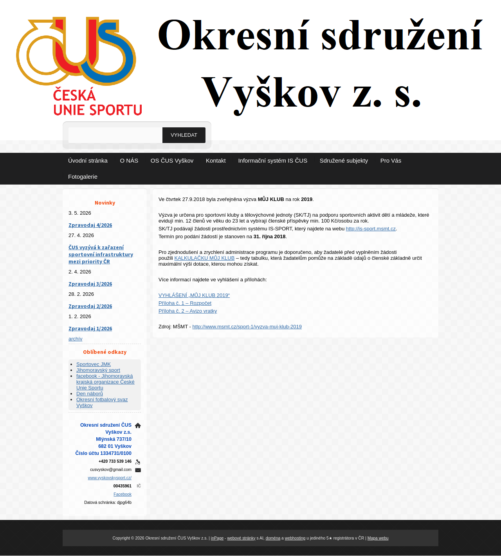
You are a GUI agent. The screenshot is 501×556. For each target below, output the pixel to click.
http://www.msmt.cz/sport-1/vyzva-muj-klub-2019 (247, 327)
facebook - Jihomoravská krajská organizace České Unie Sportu (105, 382)
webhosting (295, 538)
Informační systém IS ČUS (272, 160)
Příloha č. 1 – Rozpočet (185, 303)
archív (75, 339)
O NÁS (129, 160)
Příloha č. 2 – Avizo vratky (188, 311)
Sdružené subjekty (344, 160)
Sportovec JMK (93, 364)
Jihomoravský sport (98, 370)
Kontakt (216, 160)
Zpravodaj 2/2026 (90, 306)
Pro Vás (390, 160)
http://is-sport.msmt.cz (371, 229)
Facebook (123, 494)
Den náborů (89, 394)
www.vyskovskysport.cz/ (110, 478)
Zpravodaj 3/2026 (90, 283)
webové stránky (241, 538)
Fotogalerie (82, 176)
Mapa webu (378, 538)
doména (273, 538)
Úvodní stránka (88, 160)
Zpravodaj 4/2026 (90, 224)
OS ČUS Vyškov (172, 160)
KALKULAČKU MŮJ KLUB (204, 258)
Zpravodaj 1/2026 (90, 328)
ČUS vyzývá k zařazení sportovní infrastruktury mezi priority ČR (100, 254)
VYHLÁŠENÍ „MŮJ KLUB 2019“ (194, 295)
